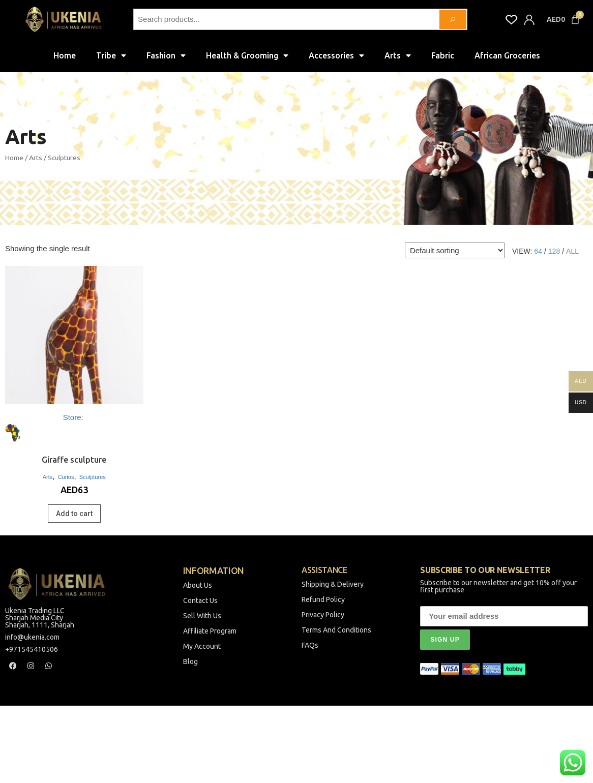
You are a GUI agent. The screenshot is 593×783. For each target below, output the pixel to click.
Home (64, 55)
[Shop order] (455, 250)
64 (538, 251)
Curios (66, 477)
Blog (190, 662)
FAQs (310, 646)
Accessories (336, 55)
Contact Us (200, 601)
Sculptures (92, 477)
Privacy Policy (323, 615)
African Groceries (507, 55)
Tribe (111, 55)
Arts (397, 55)
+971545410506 (31, 650)
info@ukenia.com (32, 638)
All (572, 251)
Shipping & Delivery (333, 585)
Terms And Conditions (336, 630)
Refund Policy (323, 600)
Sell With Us (202, 616)
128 (554, 251)
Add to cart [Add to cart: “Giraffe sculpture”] (74, 513)
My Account (202, 647)
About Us (197, 586)
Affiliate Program (209, 631)
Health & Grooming (247, 55)
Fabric (442, 55)
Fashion (166, 55)
